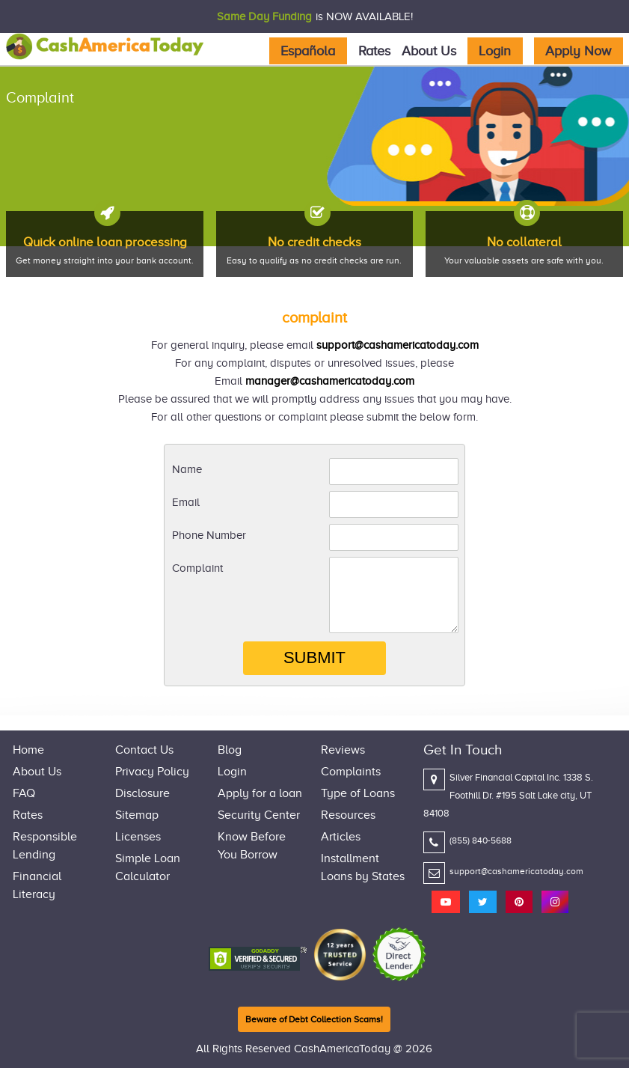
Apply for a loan (260, 793)
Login (495, 50)
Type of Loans (358, 793)
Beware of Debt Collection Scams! (314, 1019)
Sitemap (137, 815)
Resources (348, 815)
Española (307, 50)
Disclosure (142, 793)
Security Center (259, 815)
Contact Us (144, 750)
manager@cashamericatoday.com (329, 381)
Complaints (351, 771)
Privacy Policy (152, 771)
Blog (230, 750)
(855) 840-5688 (480, 840)
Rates (374, 50)
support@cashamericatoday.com (397, 345)
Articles (340, 836)
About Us (429, 50)
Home (28, 750)
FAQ (24, 793)
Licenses (138, 836)
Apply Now (578, 50)
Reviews (343, 750)
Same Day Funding (264, 16)
